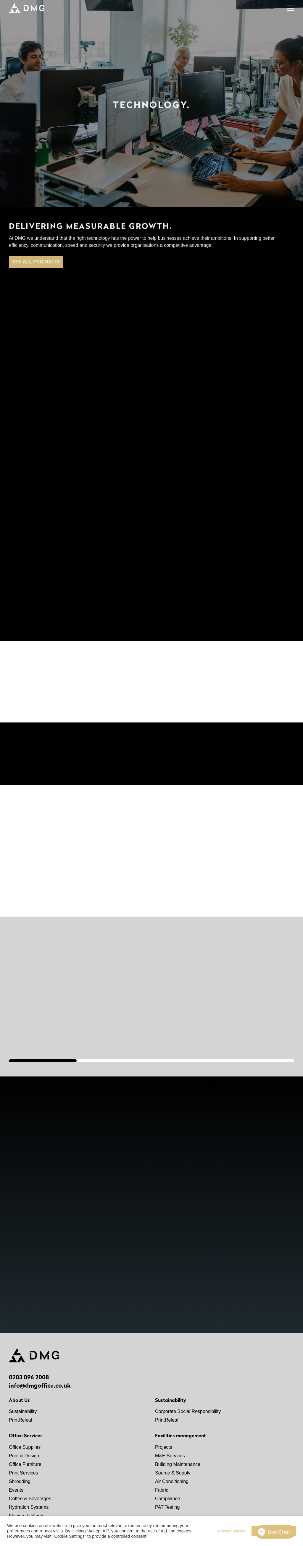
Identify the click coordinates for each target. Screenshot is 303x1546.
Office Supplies (25, 1447)
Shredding (19, 1481)
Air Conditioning (171, 1481)
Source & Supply (172, 1472)
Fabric (161, 1490)
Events (16, 1490)
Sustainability (23, 1411)
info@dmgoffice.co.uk (39, 1385)
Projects (163, 1447)
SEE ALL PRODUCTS (36, 266)
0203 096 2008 (29, 1377)
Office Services (26, 1435)
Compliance (167, 1498)
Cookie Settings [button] (231, 1531)
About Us (19, 1400)
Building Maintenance (177, 1464)
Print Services (23, 1472)
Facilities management (180, 1435)
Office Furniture (25, 1464)
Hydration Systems (29, 1507)
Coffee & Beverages (30, 1498)
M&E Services (170, 1455)
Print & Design (24, 1455)
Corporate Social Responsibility (188, 1411)
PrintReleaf (20, 1419)
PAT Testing (167, 1507)
